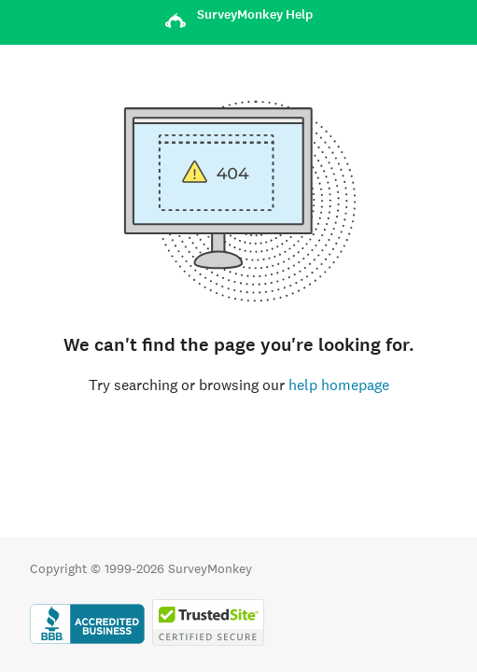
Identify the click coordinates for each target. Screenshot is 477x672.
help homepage (338, 385)
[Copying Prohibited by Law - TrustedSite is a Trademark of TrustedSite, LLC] (208, 641)
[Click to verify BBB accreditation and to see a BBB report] (87, 641)
